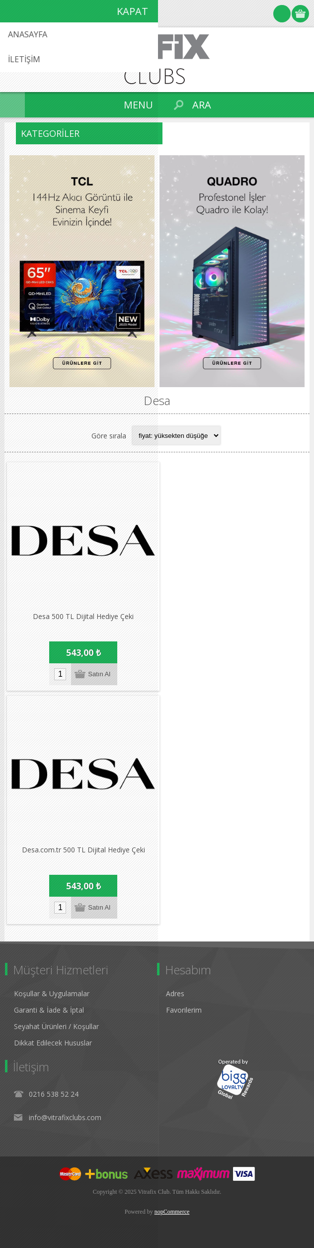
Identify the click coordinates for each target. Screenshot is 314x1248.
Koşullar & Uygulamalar (51, 993)
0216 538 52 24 (53, 1094)
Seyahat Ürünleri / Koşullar (56, 1026)
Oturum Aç (282, 13)
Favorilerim (184, 1010)
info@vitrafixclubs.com (65, 1117)
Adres (175, 993)
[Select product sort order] (176, 435)
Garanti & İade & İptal (49, 1010)
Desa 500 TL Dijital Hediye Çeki (83, 616)
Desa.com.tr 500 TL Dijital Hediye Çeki (83, 849)
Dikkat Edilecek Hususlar (53, 1042)
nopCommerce (172, 1211)
